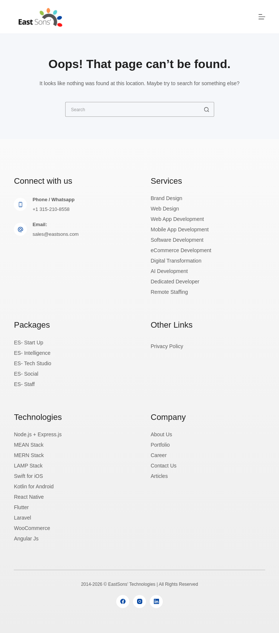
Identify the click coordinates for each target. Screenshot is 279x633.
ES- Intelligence (32, 353)
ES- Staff (24, 384)
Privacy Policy (167, 346)
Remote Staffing (169, 292)
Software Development (177, 240)
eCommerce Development (181, 250)
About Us (161, 434)
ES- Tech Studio (32, 363)
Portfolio (160, 445)
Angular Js (26, 539)
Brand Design (167, 198)
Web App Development (177, 219)
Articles (159, 476)
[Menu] (262, 16)
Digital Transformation (176, 261)
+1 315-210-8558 (50, 209)
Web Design (165, 209)
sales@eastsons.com (55, 234)
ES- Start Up (28, 343)
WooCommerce (32, 528)
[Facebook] (122, 601)
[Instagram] (139, 601)
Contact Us (164, 466)
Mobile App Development (180, 229)
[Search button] (206, 109)
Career (159, 455)
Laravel (22, 518)
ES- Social (26, 374)
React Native (29, 497)
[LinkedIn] (156, 601)
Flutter (21, 507)
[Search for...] (132, 109)
